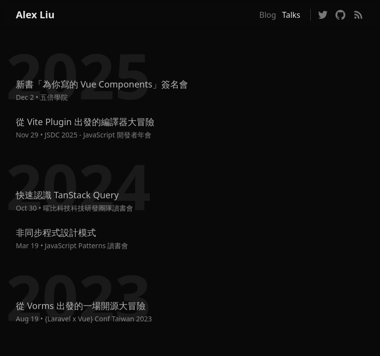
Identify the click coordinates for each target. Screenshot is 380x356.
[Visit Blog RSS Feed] (358, 15)
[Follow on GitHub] (340, 15)
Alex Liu (35, 14)
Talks (291, 14)
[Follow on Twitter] (323, 15)
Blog (267, 14)
